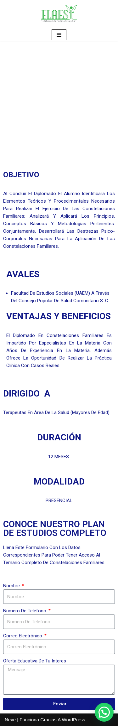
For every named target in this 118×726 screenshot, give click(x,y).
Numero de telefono (25, 611)
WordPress (73, 719)
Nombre (12, 586)
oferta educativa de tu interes (34, 661)
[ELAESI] (59, 14)
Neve (10, 719)
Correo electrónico (23, 636)
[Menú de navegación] (59, 34)
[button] (104, 712)
